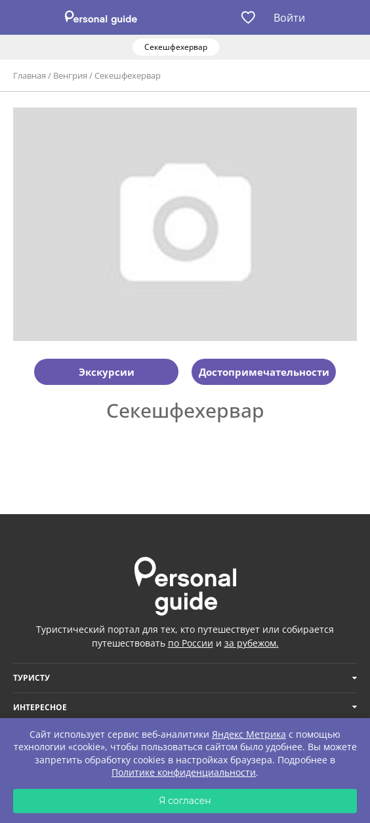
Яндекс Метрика (249, 734)
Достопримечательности (264, 371)
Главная (29, 75)
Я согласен (185, 801)
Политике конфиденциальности (184, 772)
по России (190, 643)
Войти (289, 17)
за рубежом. (251, 643)
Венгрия (70, 75)
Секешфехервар (127, 75)
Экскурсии (106, 371)
